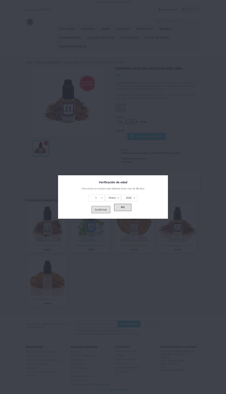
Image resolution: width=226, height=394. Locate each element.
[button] (97, 198)
